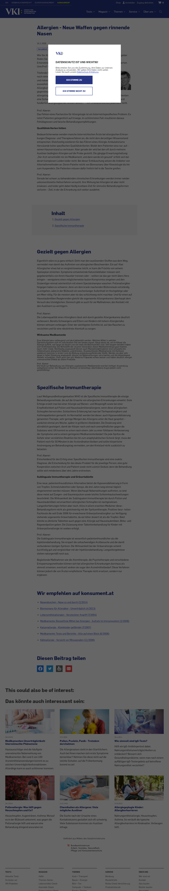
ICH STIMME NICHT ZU (74, 91)
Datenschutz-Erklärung (87, 72)
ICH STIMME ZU (74, 80)
